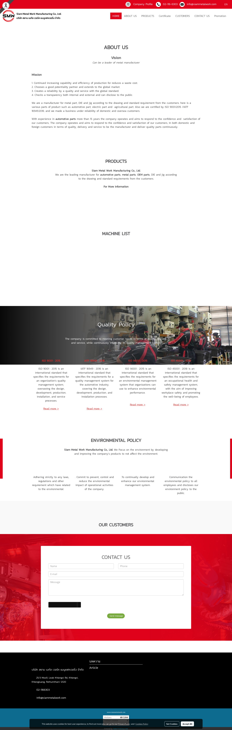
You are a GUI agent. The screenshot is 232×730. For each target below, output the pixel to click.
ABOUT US (130, 16)
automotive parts (65, 119)
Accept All (187, 723)
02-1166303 (43, 690)
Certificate (165, 16)
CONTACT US (202, 16)
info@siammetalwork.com (51, 698)
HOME (115, 16)
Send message (116, 615)
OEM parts (143, 175)
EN (224, 4)
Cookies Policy (141, 723)
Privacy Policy (124, 723)
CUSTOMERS (182, 16)
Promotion (220, 16)
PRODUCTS (147, 16)
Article (93, 668)
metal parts (129, 175)
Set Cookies (171, 723)
